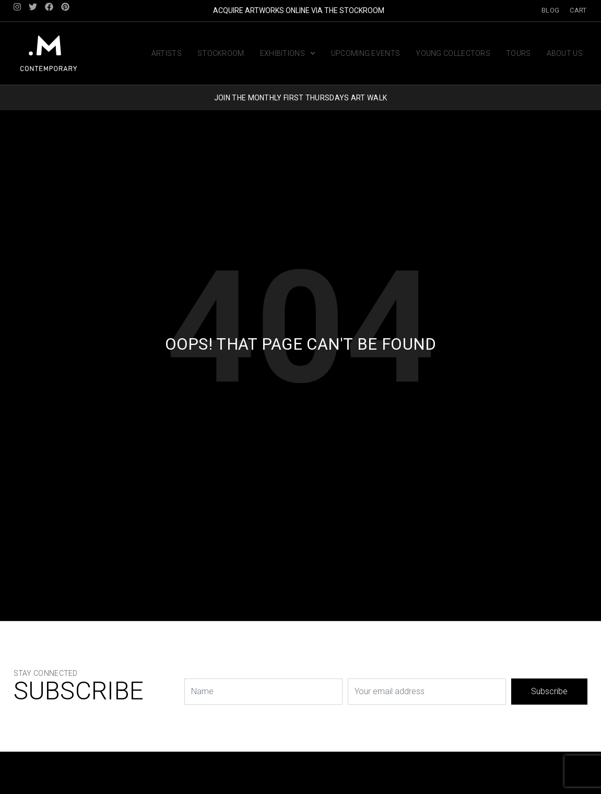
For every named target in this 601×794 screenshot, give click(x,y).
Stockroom (220, 53)
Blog (550, 11)
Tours (518, 53)
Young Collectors (453, 53)
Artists (166, 53)
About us (565, 53)
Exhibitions (287, 53)
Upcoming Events (365, 53)
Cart (578, 11)
